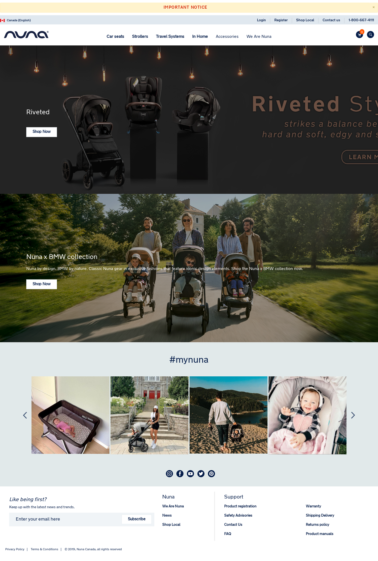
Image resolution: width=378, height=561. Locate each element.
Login (261, 20)
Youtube (190, 473)
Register (281, 20)
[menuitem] (115, 37)
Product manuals (319, 534)
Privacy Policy (14, 549)
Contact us (331, 20)
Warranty (313, 506)
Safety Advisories (238, 516)
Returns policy (317, 525)
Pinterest (211, 473)
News (167, 516)
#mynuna (189, 360)
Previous (22, 415)
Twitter (200, 473)
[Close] (373, 7)
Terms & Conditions (44, 549)
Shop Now (42, 132)
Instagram (169, 473)
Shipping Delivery (320, 516)
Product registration (240, 506)
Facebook (179, 473)
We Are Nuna (173, 506)
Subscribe (136, 519)
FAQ (227, 534)
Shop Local (305, 20)
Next (350, 415)
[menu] (189, 37)
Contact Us (233, 525)
